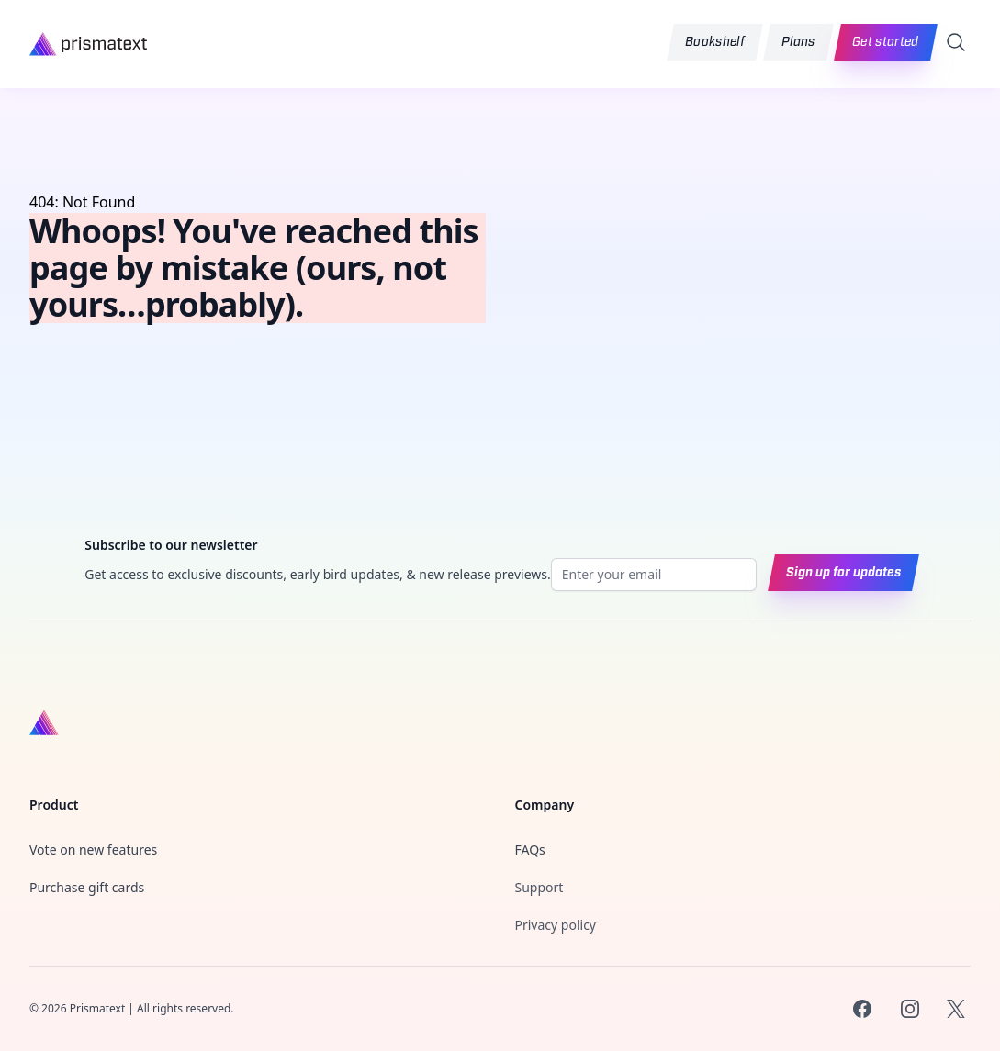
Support (539, 887)
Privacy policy (556, 925)
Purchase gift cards (86, 887)
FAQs (530, 849)
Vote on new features (93, 849)
